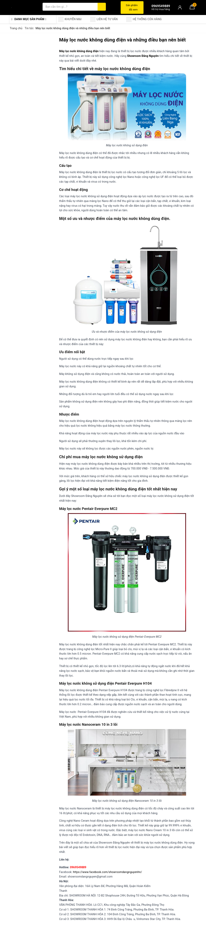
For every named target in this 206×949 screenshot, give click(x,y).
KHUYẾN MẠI (69, 19)
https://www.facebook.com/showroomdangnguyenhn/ (107, 872)
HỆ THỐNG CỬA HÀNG (144, 19)
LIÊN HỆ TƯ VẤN (104, 19)
